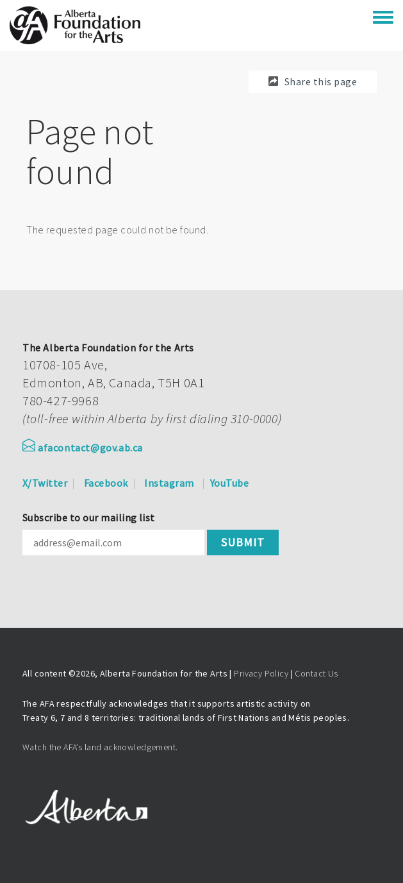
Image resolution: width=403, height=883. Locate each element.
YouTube (229, 482)
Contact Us (316, 673)
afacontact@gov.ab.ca (82, 447)
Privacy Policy (261, 673)
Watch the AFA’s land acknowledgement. (100, 747)
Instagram (168, 482)
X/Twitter (44, 482)
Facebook (106, 482)
